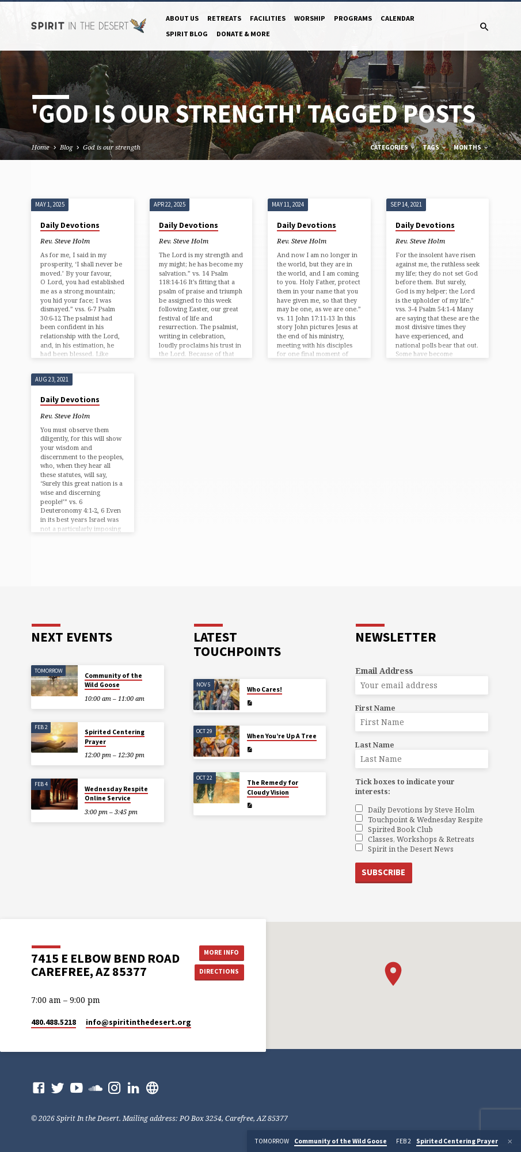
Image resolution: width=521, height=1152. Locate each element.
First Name (375, 708)
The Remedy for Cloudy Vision (272, 787)
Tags (435, 147)
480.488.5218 (53, 1022)
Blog (66, 147)
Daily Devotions (70, 225)
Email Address (384, 670)
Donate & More (243, 33)
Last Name (374, 745)
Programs (353, 18)
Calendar (397, 18)
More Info (220, 951)
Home (41, 147)
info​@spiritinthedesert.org (138, 1022)
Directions (220, 971)
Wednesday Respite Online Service (116, 793)
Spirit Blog (187, 33)
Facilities (268, 18)
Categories (393, 147)
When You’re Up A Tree (282, 736)
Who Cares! (264, 689)
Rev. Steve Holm (65, 240)
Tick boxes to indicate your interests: (405, 786)
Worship (309, 18)
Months (471, 147)
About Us (182, 18)
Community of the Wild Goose (113, 680)
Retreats (224, 18)
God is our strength (111, 147)
